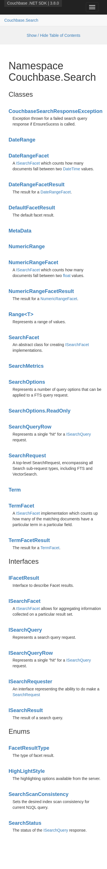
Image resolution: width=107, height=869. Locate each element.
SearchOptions (27, 382)
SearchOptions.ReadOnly (39, 411)
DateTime (71, 169)
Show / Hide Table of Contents (53, 35)
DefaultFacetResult (32, 208)
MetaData (20, 231)
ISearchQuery (78, 434)
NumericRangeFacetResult (41, 291)
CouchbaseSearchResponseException (55, 111)
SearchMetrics (26, 366)
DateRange (22, 140)
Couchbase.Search (21, 20)
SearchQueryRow (30, 427)
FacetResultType (29, 748)
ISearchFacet (28, 163)
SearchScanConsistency (38, 794)
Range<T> (21, 314)
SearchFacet (24, 337)
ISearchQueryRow (31, 653)
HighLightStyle (27, 771)
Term (15, 490)
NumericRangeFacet (33, 262)
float (66, 275)
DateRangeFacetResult (36, 184)
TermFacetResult (29, 540)
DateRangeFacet (29, 156)
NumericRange (27, 246)
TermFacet (21, 506)
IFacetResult (24, 578)
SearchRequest (27, 455)
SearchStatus (25, 823)
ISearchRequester (30, 681)
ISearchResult (26, 710)
